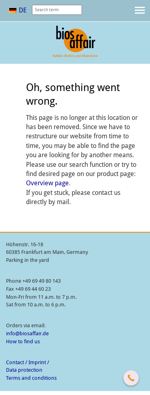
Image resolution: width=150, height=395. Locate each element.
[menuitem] (17, 10)
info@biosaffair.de (27, 333)
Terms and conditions (31, 378)
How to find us (23, 341)
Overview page (47, 183)
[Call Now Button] (131, 378)
